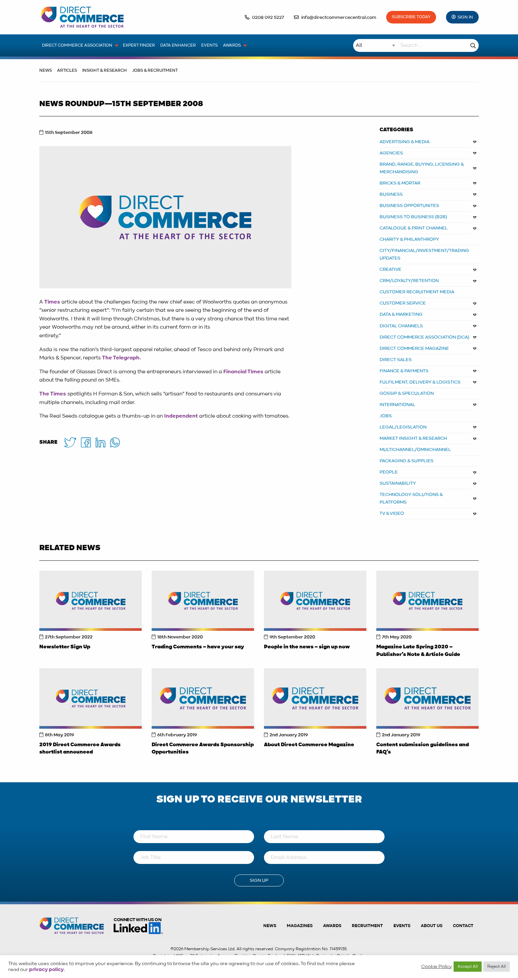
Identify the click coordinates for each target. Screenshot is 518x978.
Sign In (465, 17)
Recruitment (367, 926)
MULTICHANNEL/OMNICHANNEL (415, 449)
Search (473, 45)
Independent (181, 416)
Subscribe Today (411, 17)
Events (401, 926)
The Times (52, 394)
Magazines (300, 926)
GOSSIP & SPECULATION (407, 393)
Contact (463, 926)
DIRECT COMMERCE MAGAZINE (414, 348)
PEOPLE (389, 472)
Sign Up (259, 880)
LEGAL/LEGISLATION (403, 427)
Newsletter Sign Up (64, 647)
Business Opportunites (409, 205)
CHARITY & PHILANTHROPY (409, 239)
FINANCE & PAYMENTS (404, 371)
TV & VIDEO (392, 513)
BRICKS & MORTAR (400, 183)
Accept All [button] (468, 966)
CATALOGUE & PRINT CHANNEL (414, 228)
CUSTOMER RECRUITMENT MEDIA (417, 292)
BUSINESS (391, 194)
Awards (332, 926)
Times (52, 302)
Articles (67, 70)
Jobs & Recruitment (155, 70)
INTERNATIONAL (397, 404)
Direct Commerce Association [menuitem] (77, 45)
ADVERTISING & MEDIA (404, 142)
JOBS (386, 416)
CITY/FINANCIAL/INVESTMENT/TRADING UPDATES (424, 254)
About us (431, 926)
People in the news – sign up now (307, 647)
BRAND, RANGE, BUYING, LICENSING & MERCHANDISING (422, 168)
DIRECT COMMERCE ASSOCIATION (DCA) (424, 337)
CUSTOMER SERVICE (403, 303)
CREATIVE (390, 269)
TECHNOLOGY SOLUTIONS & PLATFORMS (411, 498)
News (45, 70)
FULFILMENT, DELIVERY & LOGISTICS (420, 382)
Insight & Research (104, 70)
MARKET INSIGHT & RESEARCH (413, 438)
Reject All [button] (496, 966)
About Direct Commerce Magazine (309, 745)
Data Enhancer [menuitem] (178, 45)
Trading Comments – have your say (198, 647)
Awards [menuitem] (232, 45)
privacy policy (46, 969)
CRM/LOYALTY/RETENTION (409, 280)
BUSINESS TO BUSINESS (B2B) (413, 217)
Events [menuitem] (209, 45)
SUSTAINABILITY (398, 483)
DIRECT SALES (396, 359)
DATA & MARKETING (401, 314)
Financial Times (243, 372)
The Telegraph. (121, 358)
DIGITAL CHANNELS (401, 326)
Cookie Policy (436, 966)
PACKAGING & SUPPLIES (406, 461)
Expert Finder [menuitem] (139, 45)
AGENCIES (391, 153)
